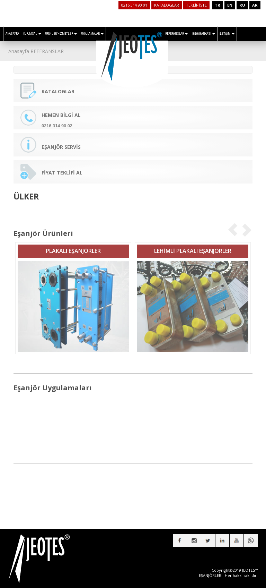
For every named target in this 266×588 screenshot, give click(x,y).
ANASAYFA (12, 33)
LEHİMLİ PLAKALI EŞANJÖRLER (192, 247)
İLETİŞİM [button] (227, 33)
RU (242, 5)
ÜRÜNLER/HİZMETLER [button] (61, 33)
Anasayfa (18, 51)
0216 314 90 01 (134, 5)
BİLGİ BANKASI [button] (203, 33)
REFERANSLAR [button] (176, 33)
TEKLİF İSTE (196, 5)
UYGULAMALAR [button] (92, 33)
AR (255, 5)
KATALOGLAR (166, 5)
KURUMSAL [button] (32, 33)
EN (229, 5)
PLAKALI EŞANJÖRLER (73, 247)
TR (217, 5)
